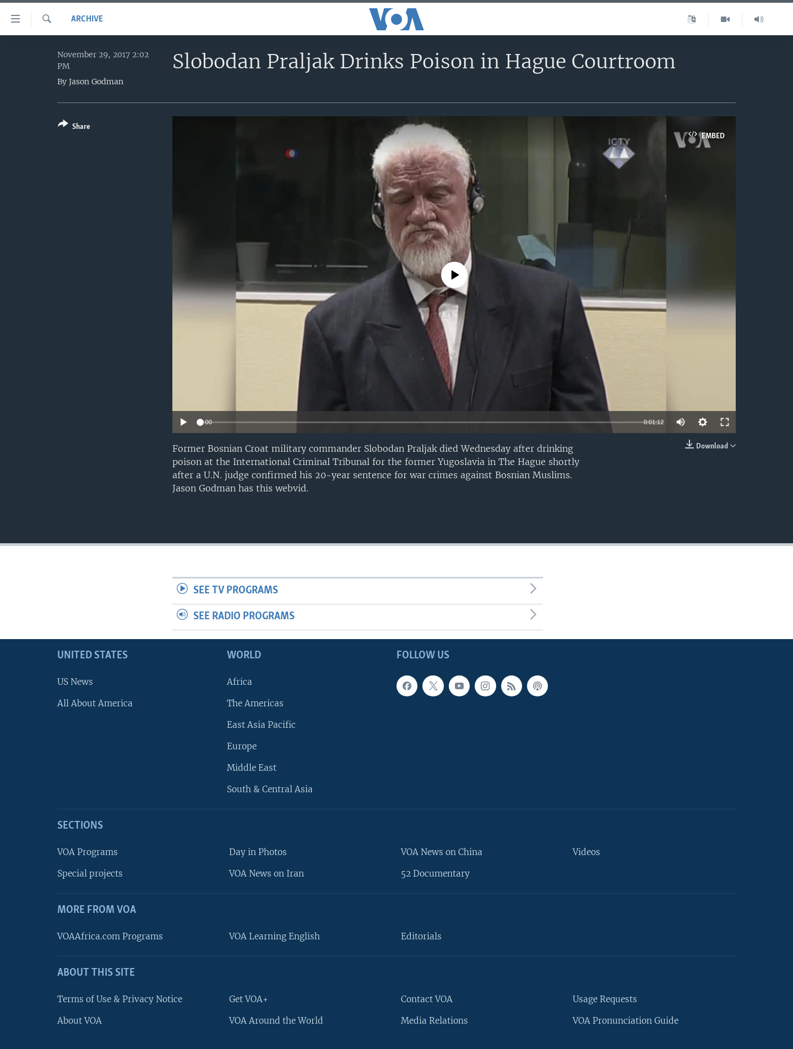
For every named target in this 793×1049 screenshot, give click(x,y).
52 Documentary (435, 873)
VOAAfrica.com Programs (110, 936)
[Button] (74, 127)
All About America (95, 703)
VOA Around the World (276, 1020)
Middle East (251, 768)
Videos (586, 852)
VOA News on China (441, 852)
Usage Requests (605, 999)
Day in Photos (258, 852)
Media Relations (434, 1020)
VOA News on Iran (266, 873)
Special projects (90, 873)
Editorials (421, 936)
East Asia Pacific (261, 725)
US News (75, 681)
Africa (239, 681)
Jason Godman (96, 81)
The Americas (255, 703)
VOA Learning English (274, 936)
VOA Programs (87, 852)
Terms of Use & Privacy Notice (119, 999)
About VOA (79, 1020)
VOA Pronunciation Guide (625, 1020)
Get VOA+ (248, 999)
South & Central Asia (270, 789)
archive (87, 19)
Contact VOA (427, 999)
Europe (242, 746)
